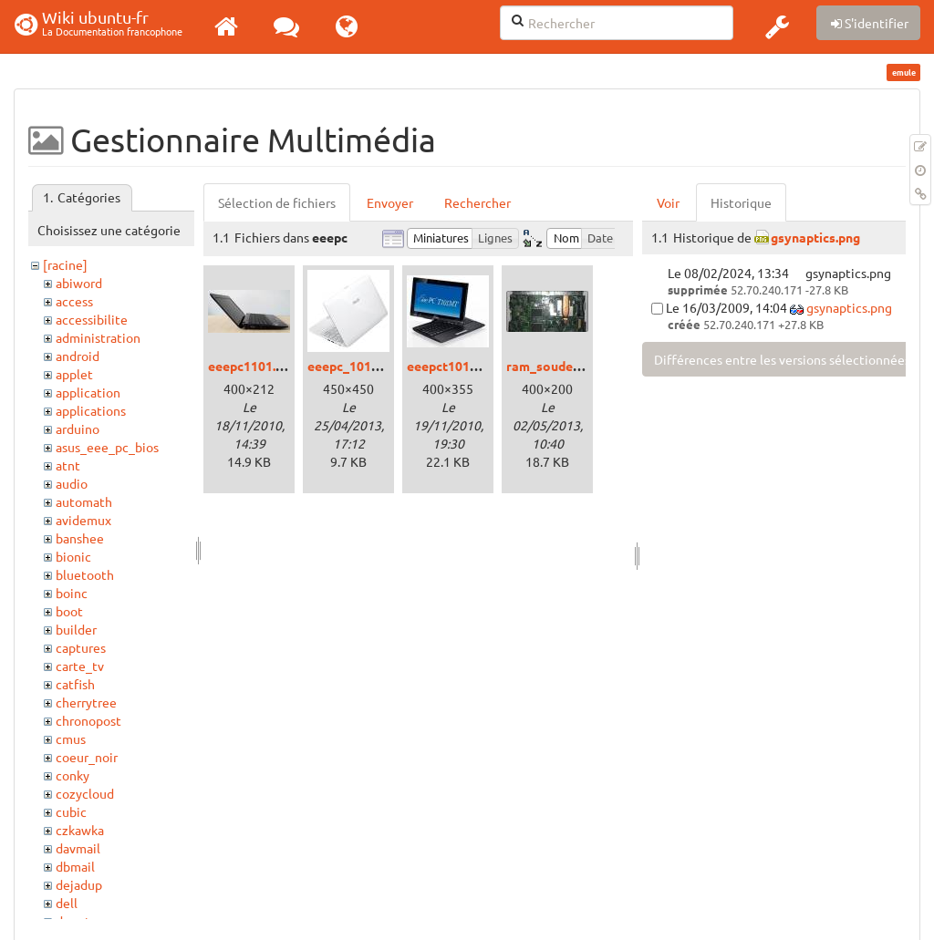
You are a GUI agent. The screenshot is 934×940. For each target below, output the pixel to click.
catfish (75, 684)
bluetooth (85, 574)
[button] (777, 26)
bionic (73, 556)
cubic (71, 811)
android (77, 355)
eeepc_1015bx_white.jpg (380, 365)
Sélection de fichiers (277, 202)
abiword (79, 282)
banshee (80, 538)
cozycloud (85, 793)
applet (74, 374)
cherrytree (86, 702)
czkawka (80, 829)
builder (76, 629)
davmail (78, 848)
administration (98, 337)
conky (72, 775)
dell (67, 902)
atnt (68, 465)
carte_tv (80, 665)
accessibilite (92, 319)
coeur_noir (87, 757)
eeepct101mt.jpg (457, 365)
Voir (668, 202)
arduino (77, 428)
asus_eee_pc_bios (107, 447)
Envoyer (390, 202)
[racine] (65, 264)
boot (69, 611)
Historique (741, 202)
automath (84, 501)
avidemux (83, 519)
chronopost (88, 720)
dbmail (75, 866)
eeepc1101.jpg (251, 365)
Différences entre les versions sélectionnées (782, 359)
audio (72, 483)
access (74, 301)
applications (91, 410)
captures (81, 647)
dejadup (79, 884)
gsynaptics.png (815, 237)
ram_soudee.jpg (553, 365)
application (88, 392)
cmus (71, 738)
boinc (72, 592)
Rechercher (477, 202)
